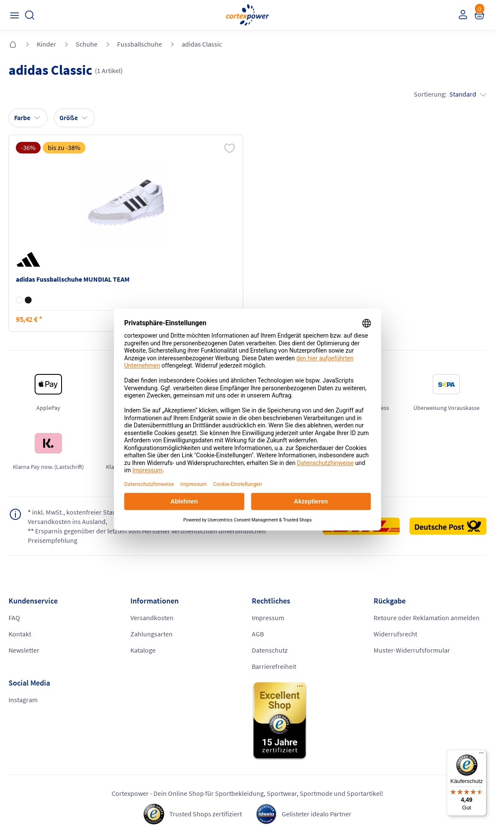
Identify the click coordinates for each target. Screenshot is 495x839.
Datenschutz (270, 650)
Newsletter (24, 650)
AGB (258, 634)
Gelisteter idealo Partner (316, 814)
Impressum (268, 617)
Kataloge (143, 650)
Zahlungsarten (151, 634)
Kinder (46, 44)
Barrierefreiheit (274, 666)
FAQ (14, 617)
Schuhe (86, 44)
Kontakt (20, 634)
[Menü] (481, 755)
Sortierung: (450, 94)
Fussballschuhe (139, 44)
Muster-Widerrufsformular (412, 650)
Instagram (23, 699)
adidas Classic (202, 44)
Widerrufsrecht (395, 634)
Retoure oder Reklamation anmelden (427, 617)
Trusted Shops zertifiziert (205, 814)
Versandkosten (152, 617)
